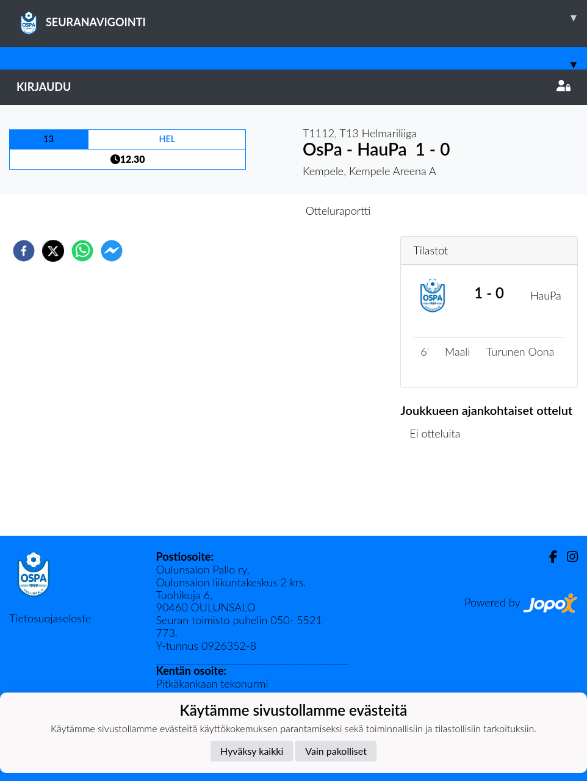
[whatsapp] (82, 251)
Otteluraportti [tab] (338, 210)
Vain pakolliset (336, 751)
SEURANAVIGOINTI (301, 17)
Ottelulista (439, 494)
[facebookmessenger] (112, 251)
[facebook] (24, 251)
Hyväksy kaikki (251, 751)
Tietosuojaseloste (50, 618)
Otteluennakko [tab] (251, 210)
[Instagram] (567, 556)
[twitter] (53, 251)
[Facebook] (548, 556)
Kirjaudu (293, 86)
